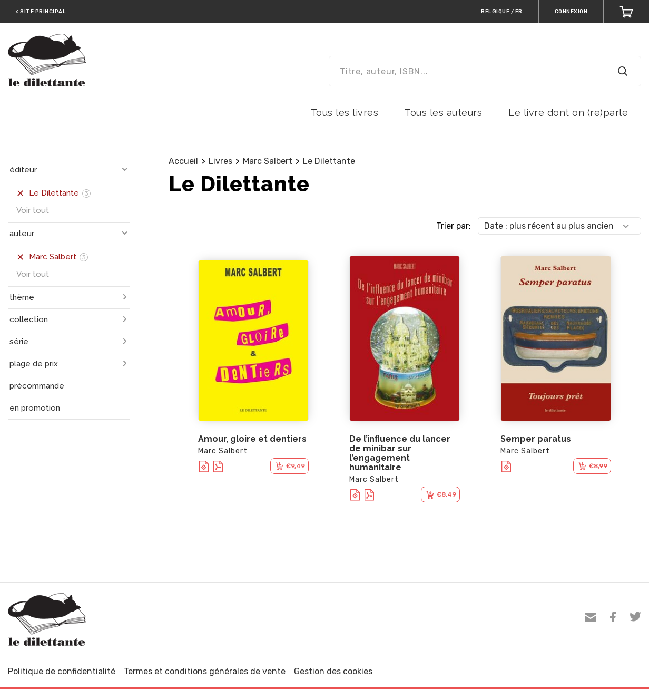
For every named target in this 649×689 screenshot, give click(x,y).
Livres (220, 161)
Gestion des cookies (333, 671)
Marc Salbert (267, 161)
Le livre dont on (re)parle (568, 112)
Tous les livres (345, 112)
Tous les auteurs (443, 112)
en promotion (34, 408)
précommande (36, 386)
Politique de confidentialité (61, 671)
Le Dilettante (329, 161)
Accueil (183, 161)
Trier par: (453, 226)
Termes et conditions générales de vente (205, 671)
